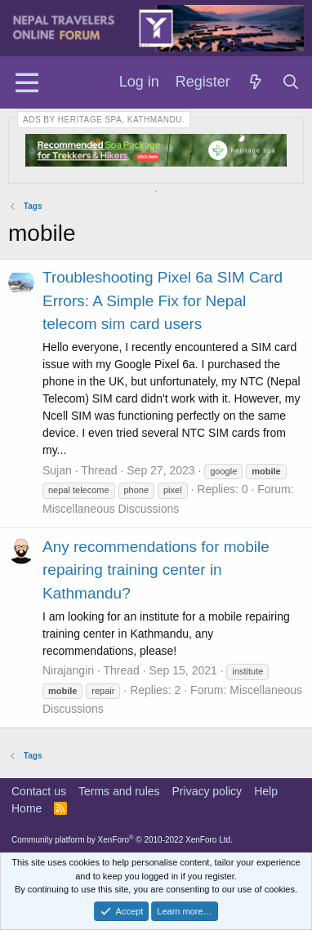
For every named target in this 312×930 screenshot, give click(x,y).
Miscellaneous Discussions (110, 508)
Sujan (57, 470)
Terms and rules (119, 791)
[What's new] (256, 82)
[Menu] (26, 82)
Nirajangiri (68, 670)
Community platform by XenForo (122, 839)
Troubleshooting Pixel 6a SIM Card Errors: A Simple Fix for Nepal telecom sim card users (162, 300)
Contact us (38, 791)
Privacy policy (207, 791)
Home (26, 808)
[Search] (291, 82)
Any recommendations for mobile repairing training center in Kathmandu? (156, 570)
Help (266, 791)
